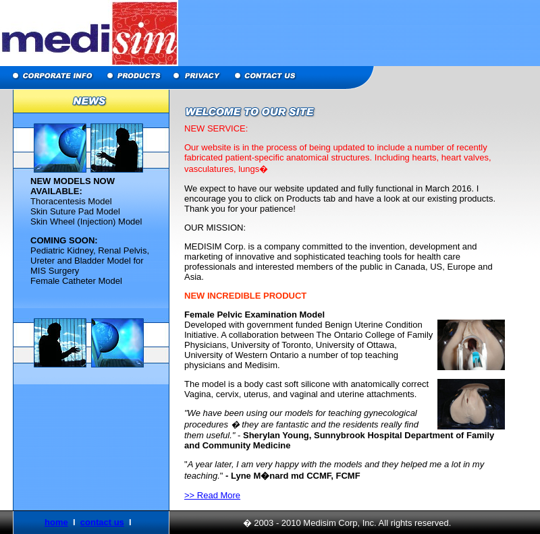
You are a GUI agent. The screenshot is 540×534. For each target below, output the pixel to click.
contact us (102, 522)
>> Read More (212, 495)
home (56, 522)
